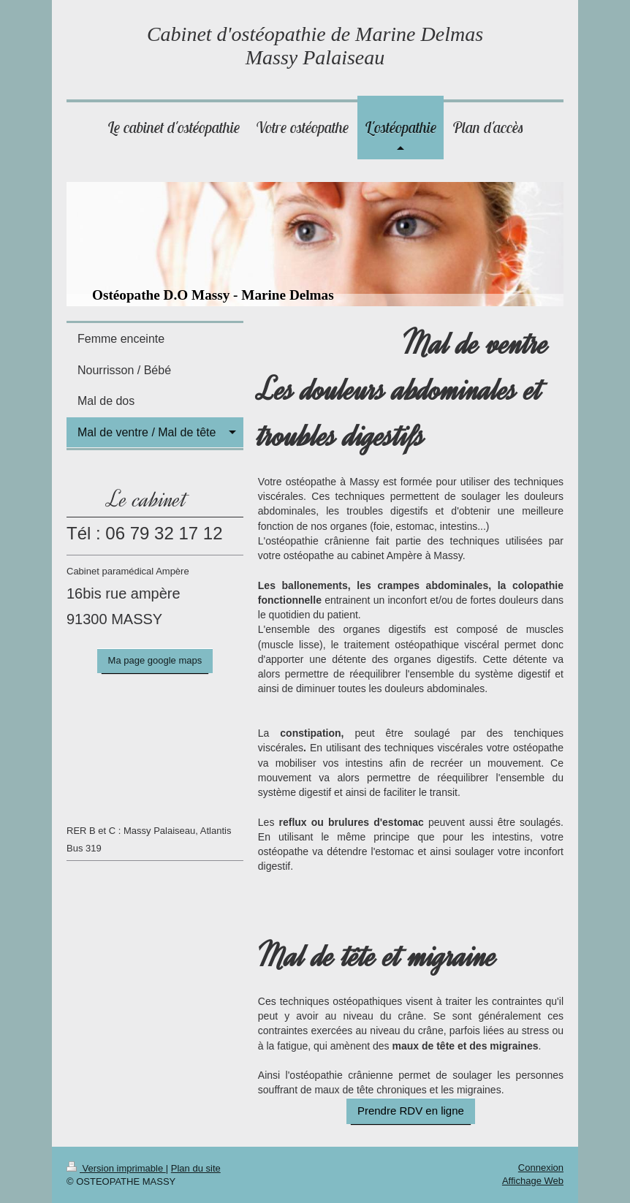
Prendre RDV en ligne (410, 1110)
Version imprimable (116, 1168)
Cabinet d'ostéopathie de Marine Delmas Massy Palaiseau (315, 46)
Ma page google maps (155, 660)
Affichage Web (532, 1180)
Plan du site (196, 1168)
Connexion (540, 1167)
